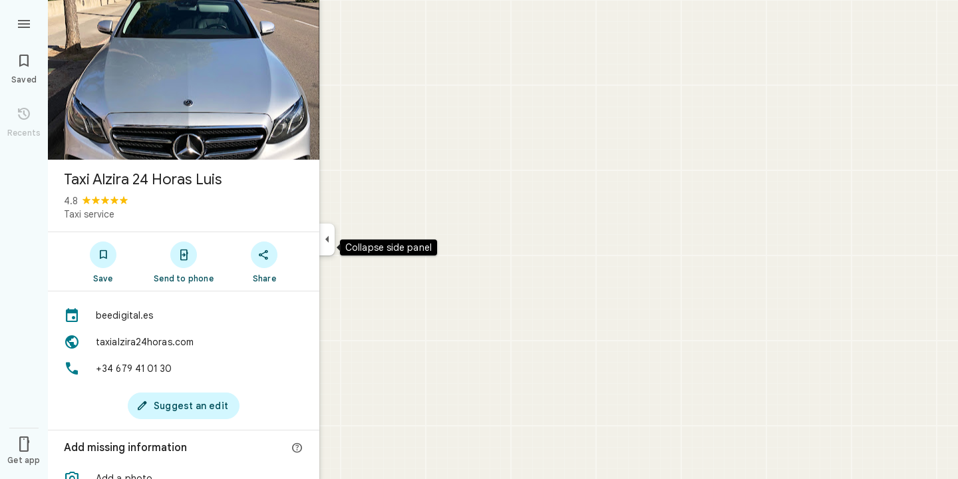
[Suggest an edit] (184, 406)
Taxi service (89, 214)
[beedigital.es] (183, 315)
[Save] (103, 261)
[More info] (297, 448)
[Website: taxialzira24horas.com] (183, 342)
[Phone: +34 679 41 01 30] (183, 368)
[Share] (264, 261)
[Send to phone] (183, 261)
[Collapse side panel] (327, 239)
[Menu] (24, 23)
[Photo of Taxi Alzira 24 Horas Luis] (183, 80)
